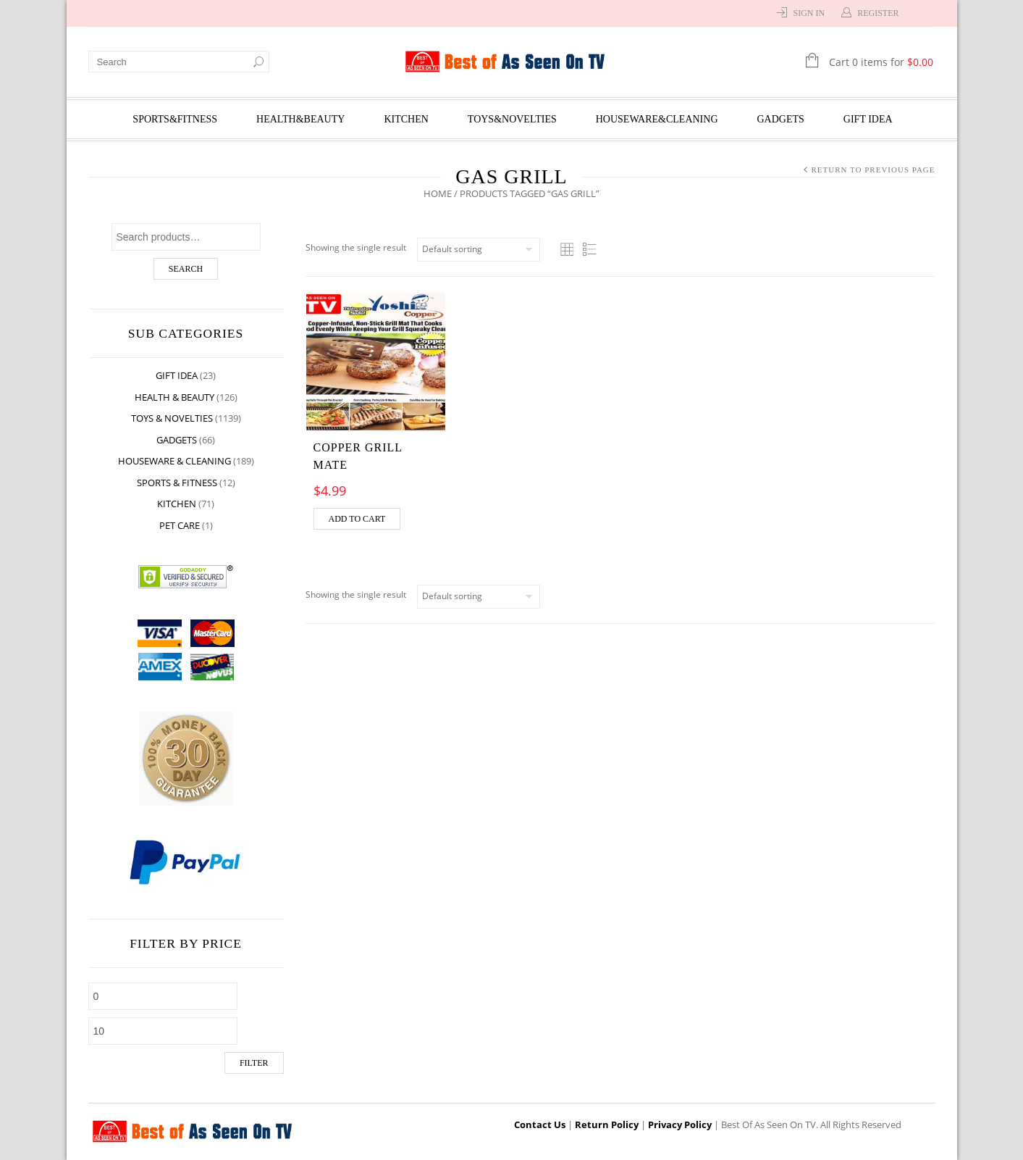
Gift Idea (868, 119)
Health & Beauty (174, 397)
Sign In (809, 13)
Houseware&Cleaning (657, 119)
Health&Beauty (300, 119)
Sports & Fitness (177, 482)
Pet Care (179, 525)
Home (438, 193)
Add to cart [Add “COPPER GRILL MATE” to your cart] (357, 519)
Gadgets (780, 119)
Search (186, 269)
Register (877, 13)
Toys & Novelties (172, 418)
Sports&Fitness (174, 119)
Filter (254, 1063)
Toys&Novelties (512, 119)
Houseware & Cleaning (174, 460)
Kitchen (406, 119)
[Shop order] (478, 250)
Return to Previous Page (873, 169)
